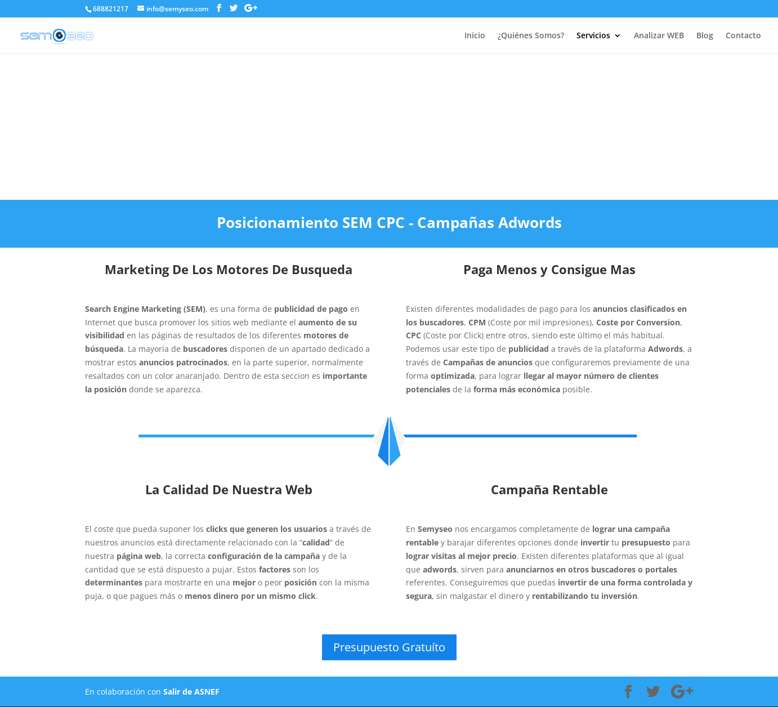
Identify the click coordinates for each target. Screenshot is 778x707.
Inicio (474, 36)
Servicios (593, 36)
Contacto (743, 36)
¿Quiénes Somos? (531, 36)
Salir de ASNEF (191, 691)
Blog (704, 36)
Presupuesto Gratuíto (389, 647)
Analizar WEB (659, 36)
